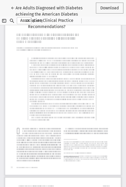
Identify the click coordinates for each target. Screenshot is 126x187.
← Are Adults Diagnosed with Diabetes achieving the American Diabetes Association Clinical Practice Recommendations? (46, 17)
